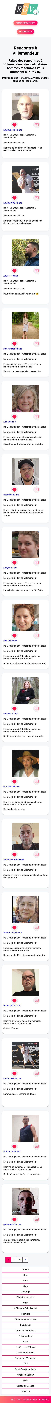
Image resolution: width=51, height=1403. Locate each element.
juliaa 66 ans (9, 421)
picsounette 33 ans (12, 348)
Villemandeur (25, 1336)
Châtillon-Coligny (25, 1375)
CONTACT (44, 1399)
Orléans (25, 1269)
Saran (25, 1280)
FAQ (13, 1399)
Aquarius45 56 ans (12, 932)
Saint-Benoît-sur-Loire (25, 1369)
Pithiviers (25, 1314)
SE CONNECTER (25, 32)
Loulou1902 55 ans (12, 203)
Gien (25, 1286)
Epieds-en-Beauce (25, 1386)
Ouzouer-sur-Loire (25, 1352)
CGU (19, 1399)
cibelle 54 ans (10, 640)
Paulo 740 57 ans (11, 1005)
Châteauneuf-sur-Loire (25, 1319)
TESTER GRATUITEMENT (25, 23)
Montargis (25, 1291)
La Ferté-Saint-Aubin (25, 1330)
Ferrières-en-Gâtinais (25, 1347)
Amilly (26, 1303)
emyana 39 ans (10, 713)
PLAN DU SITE (30, 1399)
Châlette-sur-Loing (25, 1297)
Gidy (25, 1380)
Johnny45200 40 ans (13, 859)
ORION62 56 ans (11, 786)
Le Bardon (25, 1391)
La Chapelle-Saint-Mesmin (25, 1308)
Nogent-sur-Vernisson (25, 1358)
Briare (25, 1341)
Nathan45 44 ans (11, 1151)
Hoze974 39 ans (11, 494)
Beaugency (25, 1325)
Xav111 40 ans (10, 275)
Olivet (25, 1275)
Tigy (26, 1363)
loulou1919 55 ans (12, 1078)
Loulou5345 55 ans (12, 130)
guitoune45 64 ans (12, 1224)
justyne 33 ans (10, 567)
